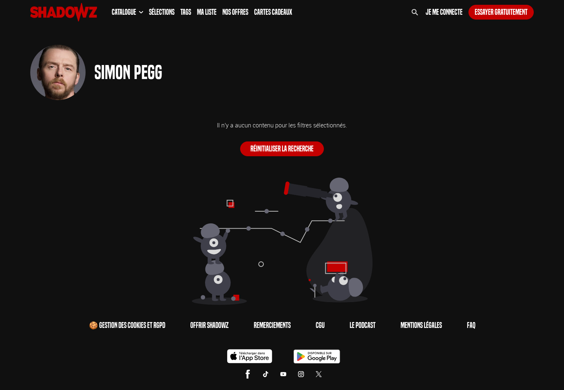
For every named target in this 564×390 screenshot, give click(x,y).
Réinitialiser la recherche (282, 148)
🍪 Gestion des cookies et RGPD (127, 325)
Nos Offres (235, 12)
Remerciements (272, 325)
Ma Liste (207, 12)
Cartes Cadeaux (273, 12)
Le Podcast (363, 325)
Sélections (161, 12)
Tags (185, 12)
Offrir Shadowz (209, 325)
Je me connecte (444, 12)
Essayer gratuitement (501, 12)
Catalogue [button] (127, 12)
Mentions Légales (421, 325)
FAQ (471, 325)
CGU (320, 325)
